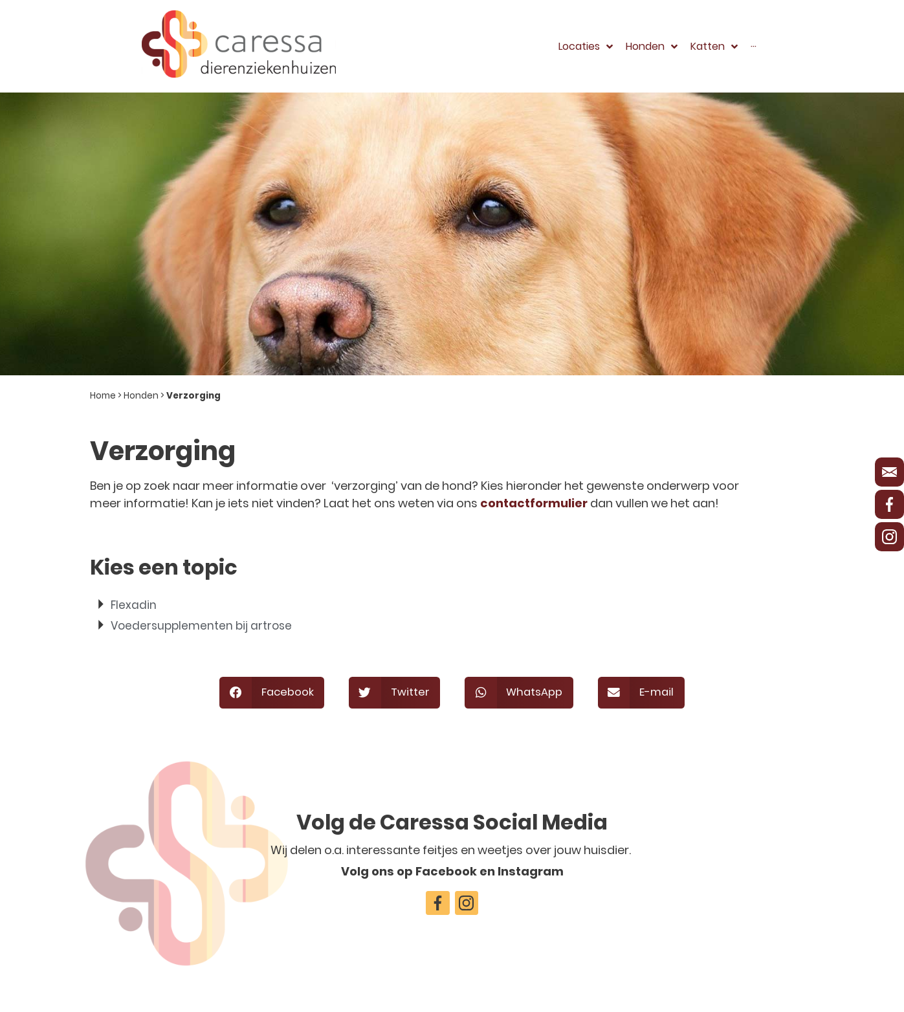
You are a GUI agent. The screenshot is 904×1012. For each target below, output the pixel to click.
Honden (141, 396)
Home (103, 396)
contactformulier (534, 503)
